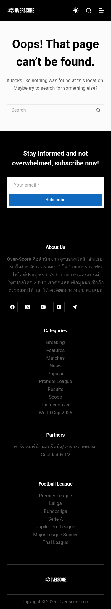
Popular (55, 374)
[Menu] (101, 10)
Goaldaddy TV (55, 454)
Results (55, 389)
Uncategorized (55, 405)
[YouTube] (59, 307)
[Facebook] (12, 307)
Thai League (55, 542)
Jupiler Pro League (55, 527)
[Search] (88, 10)
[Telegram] (74, 307)
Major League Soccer (55, 535)
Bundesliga (55, 511)
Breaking (55, 342)
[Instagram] (43, 307)
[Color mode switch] (76, 10)
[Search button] (98, 110)
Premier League (55, 381)
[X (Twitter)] (27, 307)
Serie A (55, 519)
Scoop (55, 397)
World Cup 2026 (56, 413)
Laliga (55, 503)
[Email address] (55, 185)
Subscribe (55, 199)
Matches (55, 358)
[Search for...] (50, 110)
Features (55, 350)
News (55, 366)
